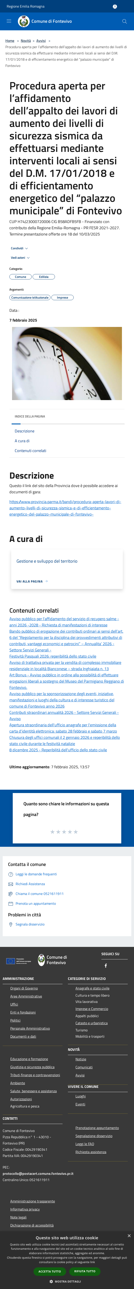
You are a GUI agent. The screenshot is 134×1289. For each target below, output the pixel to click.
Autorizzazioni (21, 1099)
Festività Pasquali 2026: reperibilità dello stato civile (52, 656)
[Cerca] (124, 21)
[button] (67, 1281)
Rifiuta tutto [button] (85, 1271)
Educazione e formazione (29, 1059)
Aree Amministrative (26, 996)
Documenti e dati (23, 1036)
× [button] (129, 1236)
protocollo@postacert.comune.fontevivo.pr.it (38, 1173)
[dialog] (67, 1260)
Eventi (80, 1104)
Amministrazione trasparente (32, 1201)
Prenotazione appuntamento (97, 1127)
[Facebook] (105, 966)
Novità (26, 40)
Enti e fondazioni (23, 1012)
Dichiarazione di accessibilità (32, 1225)
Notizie (80, 1059)
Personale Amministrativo (30, 1028)
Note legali (18, 1217)
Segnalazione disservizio (93, 1135)
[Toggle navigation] (9, 21)
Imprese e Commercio (91, 1008)
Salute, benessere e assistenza (33, 1091)
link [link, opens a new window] (92, 1262)
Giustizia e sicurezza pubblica (32, 1067)
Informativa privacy (25, 1209)
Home (9, 40)
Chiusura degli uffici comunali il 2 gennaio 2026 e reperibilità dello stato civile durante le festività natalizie (64, 740)
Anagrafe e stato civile (92, 988)
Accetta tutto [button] (50, 1271)
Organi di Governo (24, 988)
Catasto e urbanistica (91, 1023)
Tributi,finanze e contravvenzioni (35, 1075)
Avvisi (41, 40)
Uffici (14, 1004)
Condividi (20, 248)
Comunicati (84, 1067)
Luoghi (80, 1096)
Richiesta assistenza (90, 1152)
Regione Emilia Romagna (25, 6)
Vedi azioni (21, 257)
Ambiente (17, 1083)
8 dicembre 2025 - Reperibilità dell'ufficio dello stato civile (58, 750)
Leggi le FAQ (84, 1143)
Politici (15, 1020)
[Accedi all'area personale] (115, 6)
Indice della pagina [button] (30, 416)
